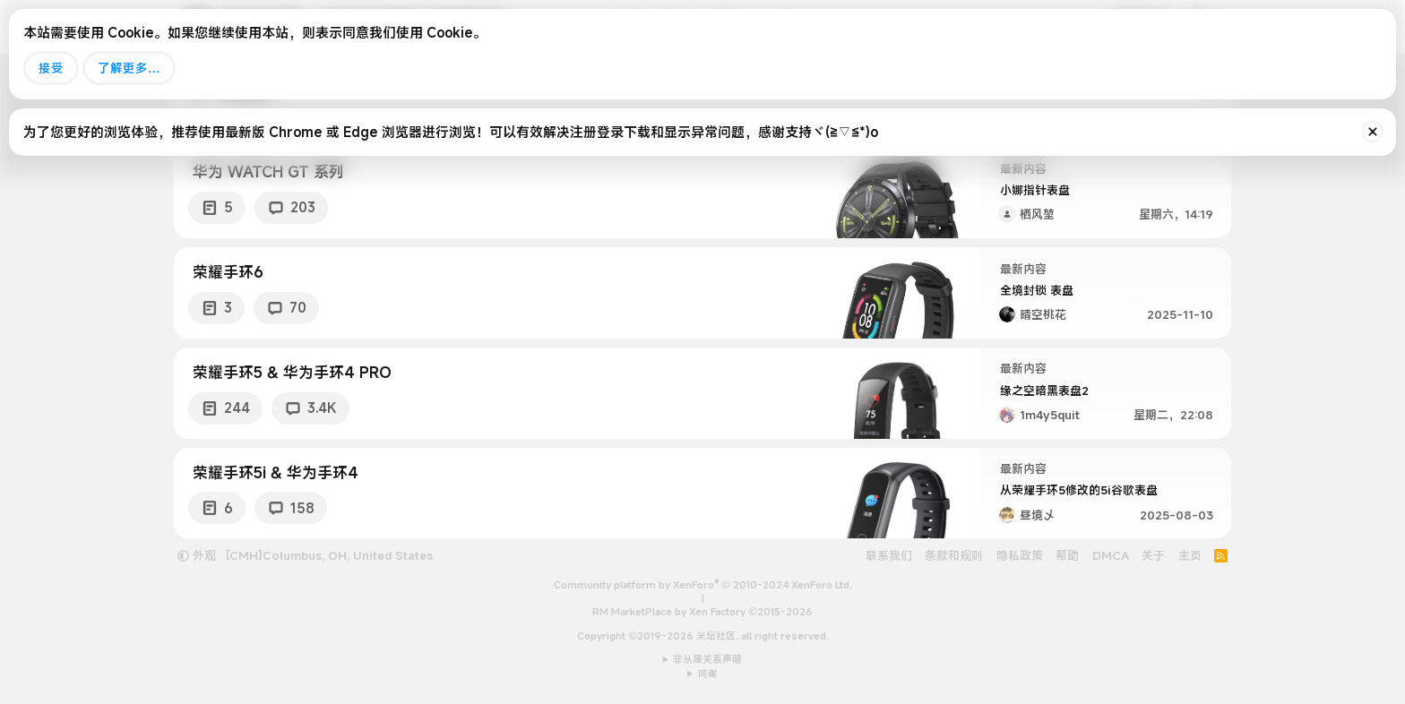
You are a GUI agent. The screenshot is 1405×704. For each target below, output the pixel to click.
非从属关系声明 (707, 659)
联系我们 (889, 555)
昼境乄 (1037, 515)
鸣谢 (708, 673)
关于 (1153, 555)
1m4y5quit (1050, 415)
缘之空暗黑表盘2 (1044, 390)
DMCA (1110, 555)
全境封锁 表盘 (1036, 290)
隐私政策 (1019, 555)
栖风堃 (1037, 214)
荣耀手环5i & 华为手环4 (275, 472)
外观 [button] (196, 555)
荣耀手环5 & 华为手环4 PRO (292, 372)
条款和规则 (954, 555)
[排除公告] (1372, 131)
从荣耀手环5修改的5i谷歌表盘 (1079, 490)
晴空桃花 (1043, 314)
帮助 (1067, 555)
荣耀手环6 (228, 272)
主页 (1190, 555)
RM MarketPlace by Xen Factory (702, 611)
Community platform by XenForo (703, 585)
